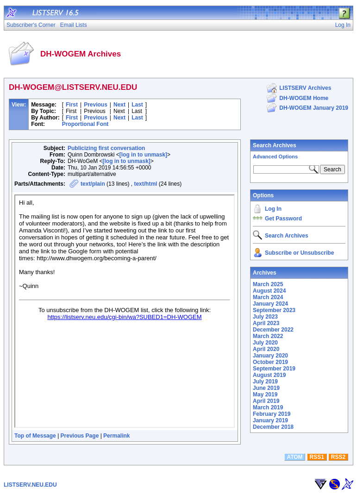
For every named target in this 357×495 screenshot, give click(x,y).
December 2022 (273, 329)
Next (119, 104)
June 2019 (266, 388)
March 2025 (268, 284)
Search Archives (274, 145)
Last (137, 104)
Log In (273, 209)
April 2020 (266, 349)
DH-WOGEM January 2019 (313, 108)
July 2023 (265, 316)
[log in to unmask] (143, 154)
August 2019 (269, 375)
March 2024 (268, 297)
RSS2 (338, 457)
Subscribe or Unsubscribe (299, 253)
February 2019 (271, 414)
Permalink (116, 435)
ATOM (294, 457)
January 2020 (270, 355)
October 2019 (270, 362)
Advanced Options (275, 156)
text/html (145, 184)
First (72, 104)
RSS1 (317, 457)
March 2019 (268, 407)
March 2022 (268, 336)
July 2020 (265, 342)
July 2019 (265, 381)
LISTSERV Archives (305, 88)
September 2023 (274, 310)
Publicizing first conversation (106, 148)
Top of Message (35, 435)
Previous (95, 104)
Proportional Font (85, 124)
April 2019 (266, 401)
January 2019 (270, 420)
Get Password (283, 218)
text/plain (93, 184)
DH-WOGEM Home (303, 98)
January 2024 (270, 304)
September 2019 (274, 368)
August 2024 (269, 291)
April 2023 (266, 323)
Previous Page (80, 435)
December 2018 (273, 427)
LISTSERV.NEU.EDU (30, 485)
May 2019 (265, 394)
